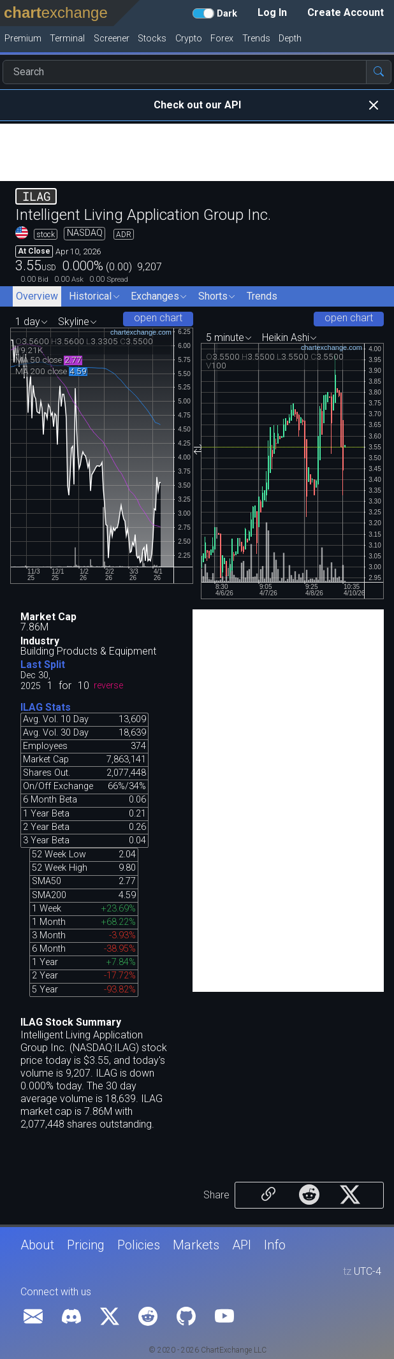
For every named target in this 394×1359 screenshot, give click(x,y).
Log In (272, 12)
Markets (196, 1245)
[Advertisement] (197, 152)
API (241, 1245)
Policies (138, 1245)
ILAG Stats (45, 707)
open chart (158, 318)
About (37, 1245)
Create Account (345, 12)
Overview (37, 296)
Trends (262, 296)
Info (275, 1245)
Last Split (42, 664)
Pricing (86, 1245)
